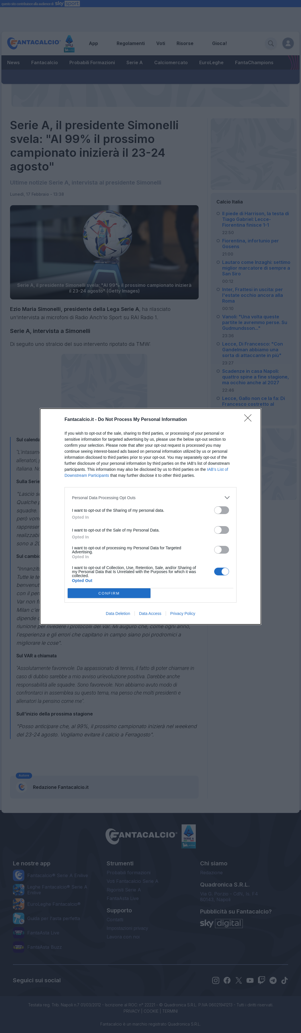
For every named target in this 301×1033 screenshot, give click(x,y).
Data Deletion (118, 613)
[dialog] (150, 516)
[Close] (249, 419)
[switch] (221, 510)
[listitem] (150, 498)
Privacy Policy (182, 613)
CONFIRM (109, 593)
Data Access (150, 613)
